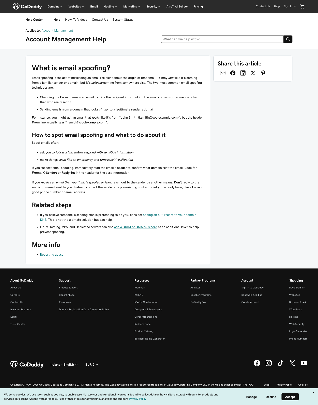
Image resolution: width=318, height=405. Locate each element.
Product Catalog (143, 331)
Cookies (303, 384)
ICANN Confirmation (146, 302)
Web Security (296, 324)
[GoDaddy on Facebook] (257, 365)
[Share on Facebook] (233, 73)
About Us (15, 287)
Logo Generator (298, 331)
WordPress (295, 309)
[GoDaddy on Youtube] (304, 365)
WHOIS (138, 295)
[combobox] (222, 39)
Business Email (297, 302)
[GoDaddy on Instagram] (268, 365)
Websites (294, 295)
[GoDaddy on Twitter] (292, 365)
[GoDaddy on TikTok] (280, 365)
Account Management (57, 30)
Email (94, 6)
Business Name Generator (149, 338)
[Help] (276, 6)
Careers (15, 295)
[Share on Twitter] (253, 73)
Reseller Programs (201, 295)
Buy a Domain (297, 287)
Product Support (68, 287)
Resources (65, 302)
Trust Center (17, 324)
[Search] (288, 39)
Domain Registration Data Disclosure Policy (84, 309)
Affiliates (195, 287)
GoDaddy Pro (198, 302)
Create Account (250, 302)
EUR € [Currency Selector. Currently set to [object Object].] (92, 364)
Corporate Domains (145, 316)
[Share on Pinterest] (263, 73)
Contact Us (100, 19)
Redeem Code (142, 324)
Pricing (198, 6)
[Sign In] (290, 6)
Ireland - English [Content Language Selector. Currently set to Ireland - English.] (64, 364)
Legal (13, 316)
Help (57, 19)
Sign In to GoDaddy (252, 287)
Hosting (293, 316)
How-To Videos (76, 19)
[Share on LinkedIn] (243, 73)
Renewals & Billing (251, 295)
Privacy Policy (284, 384)
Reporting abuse (51, 254)
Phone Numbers (298, 338)
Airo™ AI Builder (177, 6)
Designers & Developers (148, 309)
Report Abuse (67, 295)
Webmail (139, 287)
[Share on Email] (223, 73)
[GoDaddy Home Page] (27, 364)
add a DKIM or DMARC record (135, 226)
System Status (123, 19)
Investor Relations (20, 309)
